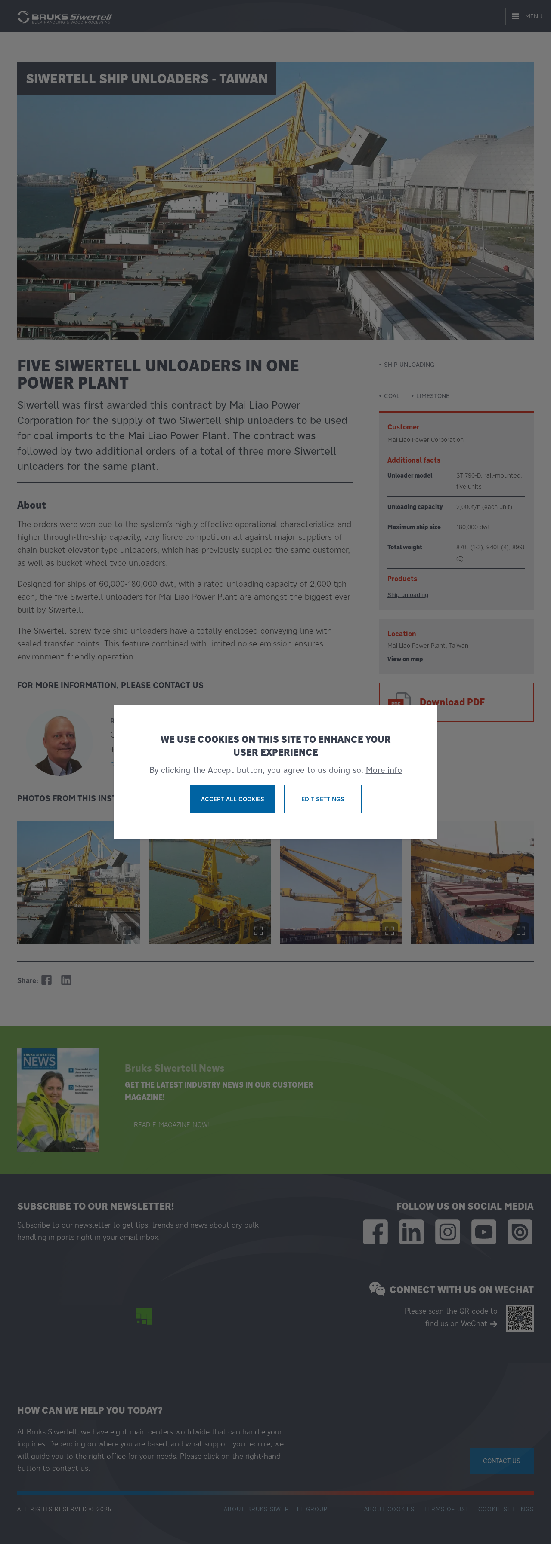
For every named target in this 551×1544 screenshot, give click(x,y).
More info (384, 770)
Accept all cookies (232, 799)
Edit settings (322, 799)
